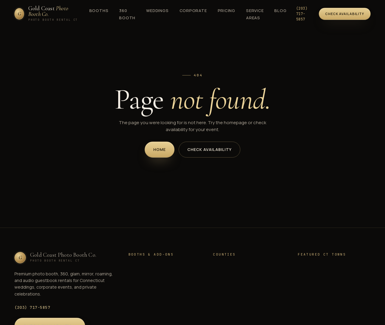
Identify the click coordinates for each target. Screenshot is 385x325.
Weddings (157, 10)
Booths (99, 10)
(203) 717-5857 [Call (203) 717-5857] (301, 14)
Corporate (193, 10)
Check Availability (209, 149)
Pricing (226, 10)
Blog (280, 10)
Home (159, 149)
